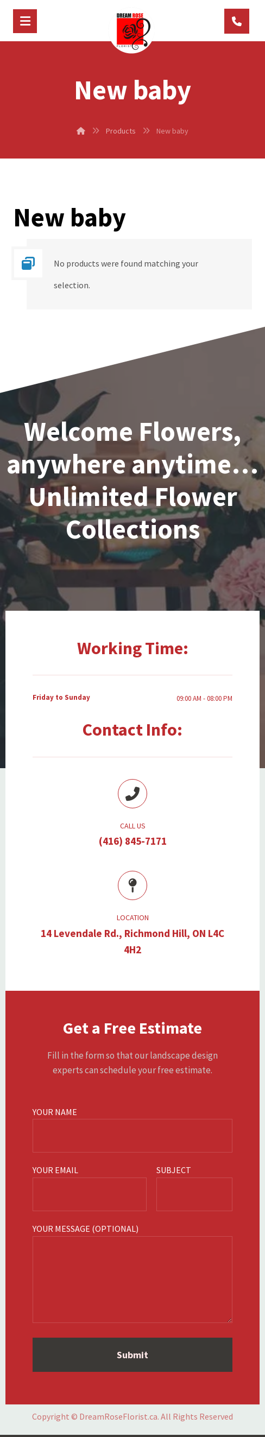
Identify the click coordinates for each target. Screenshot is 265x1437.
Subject (194, 1187)
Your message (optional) (132, 1275)
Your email (90, 1187)
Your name (132, 1129)
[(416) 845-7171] (236, 21)
